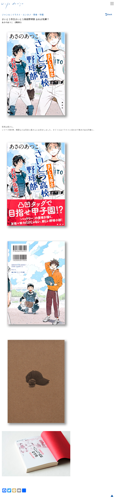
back (108, 14)
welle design (12, 6)
